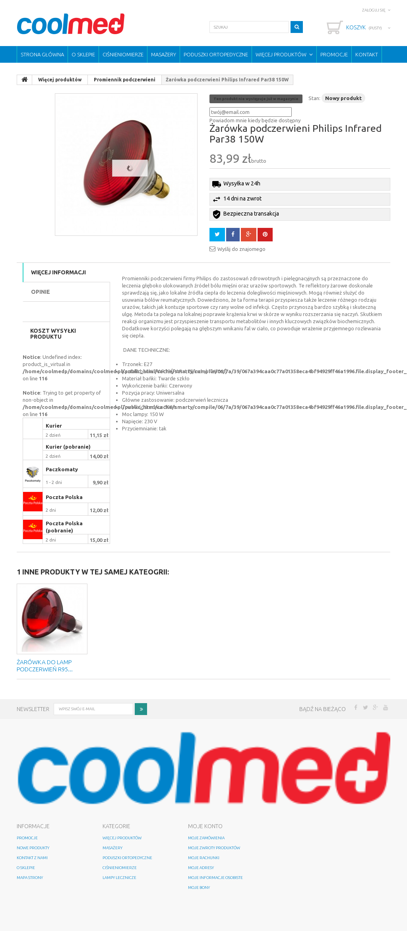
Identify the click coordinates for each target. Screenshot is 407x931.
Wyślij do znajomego (241, 249)
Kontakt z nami (32, 858)
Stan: (314, 98)
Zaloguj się (374, 10)
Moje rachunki (203, 858)
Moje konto (205, 826)
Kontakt (366, 54)
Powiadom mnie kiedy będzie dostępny (254, 120)
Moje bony (199, 887)
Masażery (163, 54)
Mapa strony (30, 877)
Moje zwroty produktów (214, 848)
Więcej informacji (58, 272)
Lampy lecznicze (119, 877)
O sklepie (83, 54)
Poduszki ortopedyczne (216, 54)
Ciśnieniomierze (123, 54)
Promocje (334, 54)
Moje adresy (201, 867)
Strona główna (42, 54)
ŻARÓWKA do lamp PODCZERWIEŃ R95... (45, 666)
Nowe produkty (33, 848)
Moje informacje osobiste (215, 877)
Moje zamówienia (206, 838)
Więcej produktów (281, 54)
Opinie (40, 292)
